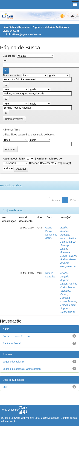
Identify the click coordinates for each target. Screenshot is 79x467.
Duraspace (53, 417)
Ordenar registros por (50, 158)
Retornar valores (14, 119)
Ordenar (34, 163)
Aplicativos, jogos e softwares (23, 34)
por (5, 60)
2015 (5, 387)
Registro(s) (64, 163)
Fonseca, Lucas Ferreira (16, 336)
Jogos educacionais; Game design (22, 368)
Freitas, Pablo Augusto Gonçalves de (67, 263)
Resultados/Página (14, 158)
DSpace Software (10, 417)
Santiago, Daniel (12, 343)
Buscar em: (9, 55)
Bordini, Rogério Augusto (64, 231)
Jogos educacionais (14, 361)
